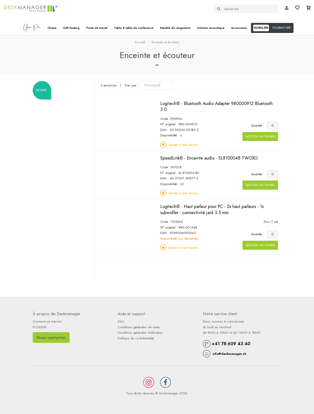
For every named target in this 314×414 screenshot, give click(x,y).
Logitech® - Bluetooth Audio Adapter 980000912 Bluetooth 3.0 (216, 106)
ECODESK (40, 327)
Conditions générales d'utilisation (140, 332)
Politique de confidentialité (136, 338)
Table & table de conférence (133, 28)
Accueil (140, 42)
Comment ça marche (47, 321)
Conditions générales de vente (139, 327)
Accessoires (239, 28)
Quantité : (258, 125)
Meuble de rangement (175, 28)
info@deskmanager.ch (229, 353)
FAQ (121, 321)
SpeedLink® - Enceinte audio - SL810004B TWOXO (209, 158)
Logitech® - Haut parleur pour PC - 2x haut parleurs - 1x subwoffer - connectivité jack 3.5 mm (212, 209)
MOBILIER (261, 28)
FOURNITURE (282, 27)
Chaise (52, 28)
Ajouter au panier (260, 136)
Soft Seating (71, 28)
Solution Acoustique (210, 28)
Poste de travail (96, 28)
